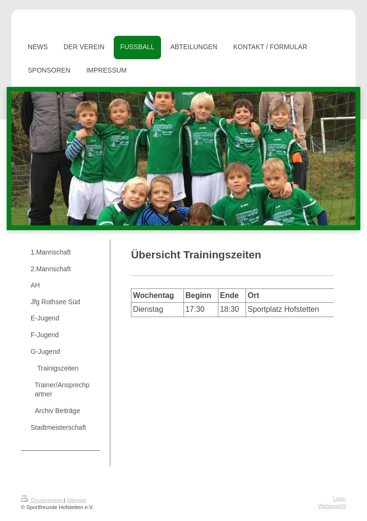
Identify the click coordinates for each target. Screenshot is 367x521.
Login (339, 498)
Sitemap (76, 500)
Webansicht (332, 506)
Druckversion (42, 500)
